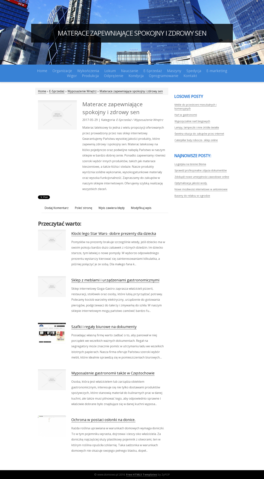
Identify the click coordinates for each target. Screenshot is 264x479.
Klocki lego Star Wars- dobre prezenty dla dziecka (113, 233)
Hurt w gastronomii (186, 114)
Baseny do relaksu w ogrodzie (192, 195)
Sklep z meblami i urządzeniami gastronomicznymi (115, 280)
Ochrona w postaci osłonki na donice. (103, 419)
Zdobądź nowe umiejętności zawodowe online (202, 177)
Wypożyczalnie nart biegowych (192, 121)
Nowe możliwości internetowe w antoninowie (201, 189)
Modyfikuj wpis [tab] (141, 208)
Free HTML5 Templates (141, 474)
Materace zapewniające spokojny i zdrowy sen (132, 33)
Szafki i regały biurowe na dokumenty (104, 326)
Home (42, 91)
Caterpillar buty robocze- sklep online (196, 140)
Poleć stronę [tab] (83, 208)
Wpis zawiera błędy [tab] (111, 208)
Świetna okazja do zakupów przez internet (199, 133)
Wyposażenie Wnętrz (82, 91)
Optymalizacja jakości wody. (191, 183)
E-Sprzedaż (57, 91)
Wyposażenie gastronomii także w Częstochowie (113, 373)
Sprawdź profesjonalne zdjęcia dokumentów (201, 170)
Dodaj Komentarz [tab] (57, 208)
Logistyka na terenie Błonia (190, 164)
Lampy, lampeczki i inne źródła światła (197, 127)
